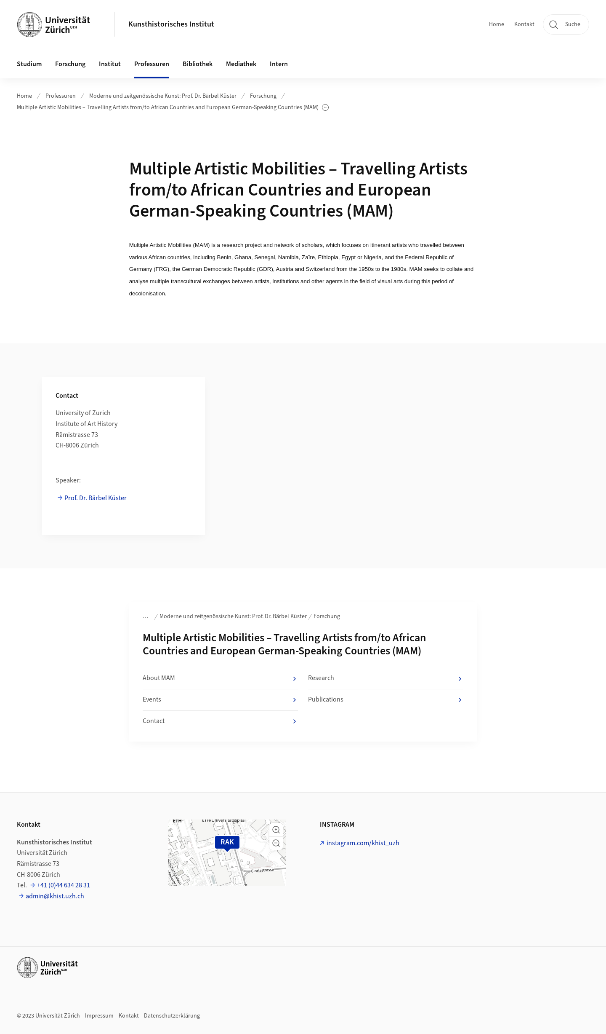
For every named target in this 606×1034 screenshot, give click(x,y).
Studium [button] (29, 64)
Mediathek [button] (241, 64)
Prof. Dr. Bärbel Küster (95, 498)
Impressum (99, 1016)
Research (385, 678)
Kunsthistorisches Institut (171, 24)
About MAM (220, 678)
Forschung (263, 96)
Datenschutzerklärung (172, 1016)
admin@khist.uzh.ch (55, 896)
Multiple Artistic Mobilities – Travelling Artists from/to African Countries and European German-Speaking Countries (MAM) (173, 107)
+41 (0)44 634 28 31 (63, 885)
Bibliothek (198, 64)
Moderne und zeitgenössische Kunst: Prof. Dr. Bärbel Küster (163, 96)
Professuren (60, 96)
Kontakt (524, 24)
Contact (220, 721)
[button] (276, 829)
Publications (385, 699)
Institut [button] (110, 64)
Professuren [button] (151, 64)
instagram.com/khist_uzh (363, 843)
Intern (279, 64)
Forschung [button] (70, 64)
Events (220, 699)
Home (496, 24)
